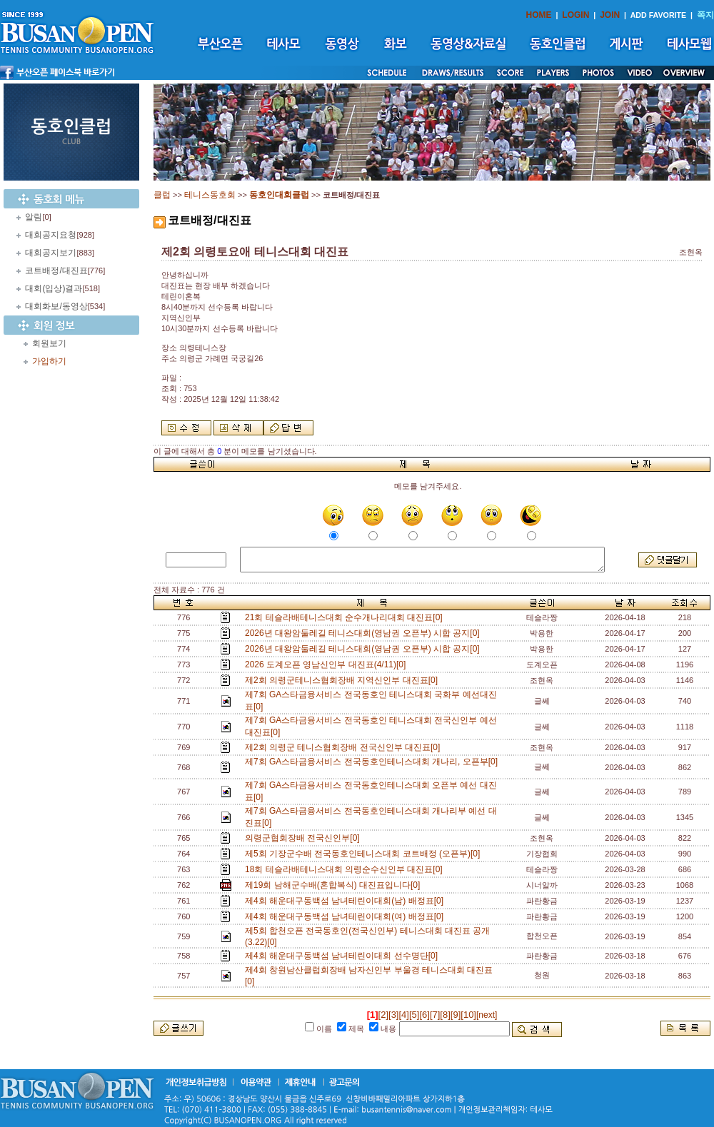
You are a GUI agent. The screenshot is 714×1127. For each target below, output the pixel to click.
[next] (486, 1015)
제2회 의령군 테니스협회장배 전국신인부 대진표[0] (345, 747)
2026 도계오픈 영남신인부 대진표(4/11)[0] (328, 664)
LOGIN (575, 15)
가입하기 (49, 361)
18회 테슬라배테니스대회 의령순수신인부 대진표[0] (346, 869)
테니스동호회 (210, 195)
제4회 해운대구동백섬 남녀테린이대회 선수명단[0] (344, 956)
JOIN (610, 15)
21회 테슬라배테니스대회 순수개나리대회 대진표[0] (346, 617)
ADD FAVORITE (658, 15)
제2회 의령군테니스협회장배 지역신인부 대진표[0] (344, 680)
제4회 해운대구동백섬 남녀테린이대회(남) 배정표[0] (346, 901)
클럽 (162, 195)
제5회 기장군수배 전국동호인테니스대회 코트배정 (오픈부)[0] (365, 854)
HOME (539, 15)
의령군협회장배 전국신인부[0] (304, 838)
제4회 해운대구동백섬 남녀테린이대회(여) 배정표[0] (346, 916)
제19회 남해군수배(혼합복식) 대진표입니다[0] (335, 885)
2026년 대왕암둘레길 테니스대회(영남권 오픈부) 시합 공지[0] (364, 633)
